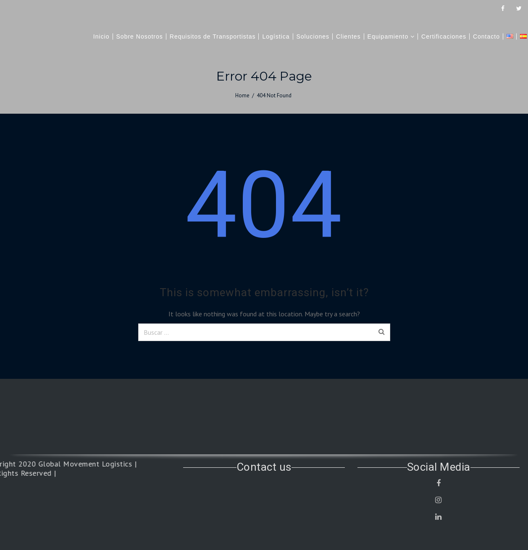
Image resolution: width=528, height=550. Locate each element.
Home (242, 95)
